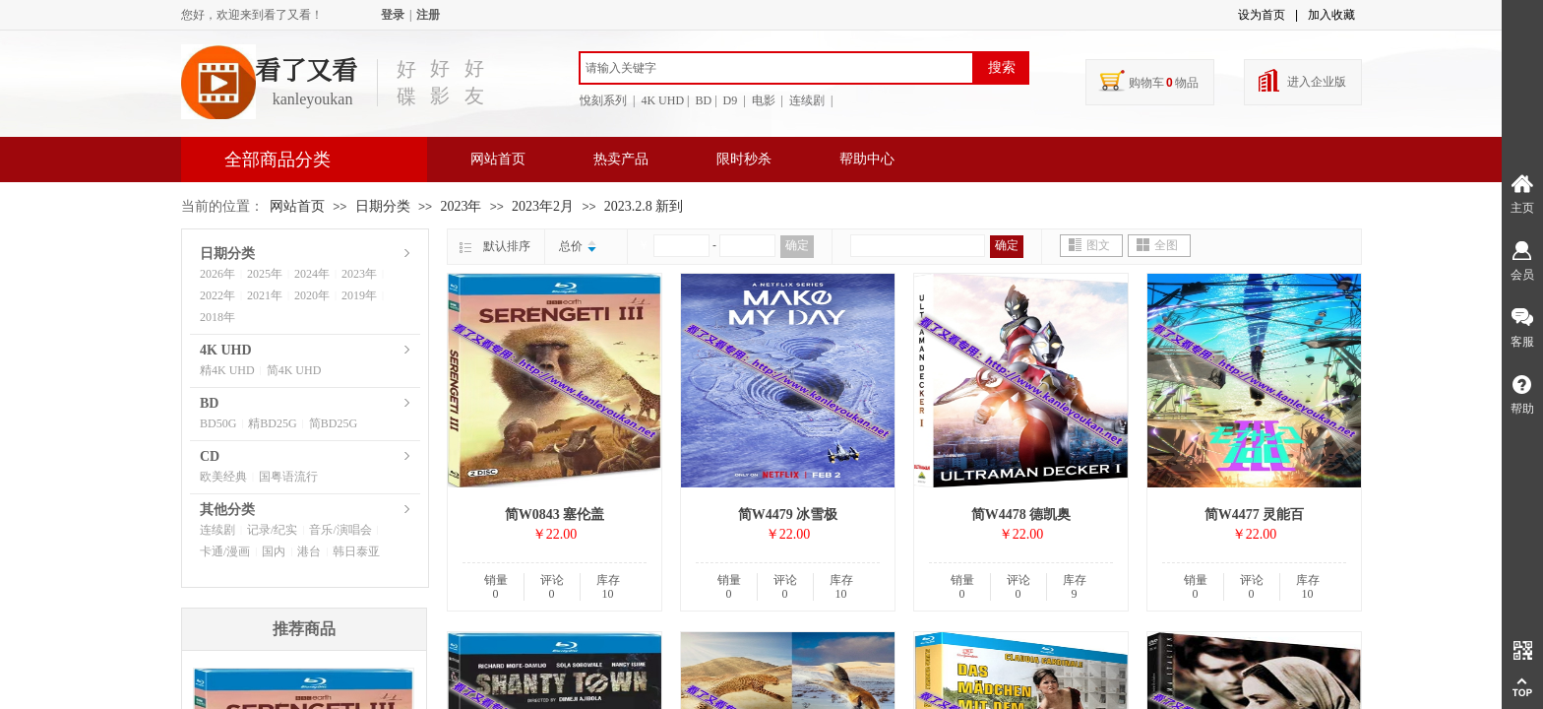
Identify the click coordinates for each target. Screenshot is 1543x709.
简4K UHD (294, 370)
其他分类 (227, 509)
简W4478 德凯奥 (1021, 514)
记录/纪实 (272, 530)
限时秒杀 (744, 159)
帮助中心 (867, 159)
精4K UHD (227, 370)
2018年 (217, 317)
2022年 (217, 295)
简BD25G (333, 423)
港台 (309, 551)
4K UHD (226, 350)
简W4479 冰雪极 (788, 514)
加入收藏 (1331, 15)
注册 (428, 15)
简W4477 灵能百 (1254, 514)
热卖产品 (620, 159)
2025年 (264, 274)
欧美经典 (223, 476)
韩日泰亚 (356, 551)
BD (209, 403)
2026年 (217, 274)
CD (209, 456)
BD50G (218, 423)
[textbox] (776, 68)
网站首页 (497, 159)
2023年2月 (543, 206)
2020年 (312, 295)
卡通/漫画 (225, 551)
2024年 (312, 274)
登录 (392, 15)
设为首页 (1261, 15)
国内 (273, 551)
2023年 (460, 206)
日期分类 (382, 206)
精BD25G (272, 423)
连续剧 (217, 530)
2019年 (359, 295)
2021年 (264, 295)
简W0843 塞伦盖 (555, 514)
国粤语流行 (288, 476)
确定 (797, 245)
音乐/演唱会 (340, 530)
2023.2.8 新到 (644, 206)
